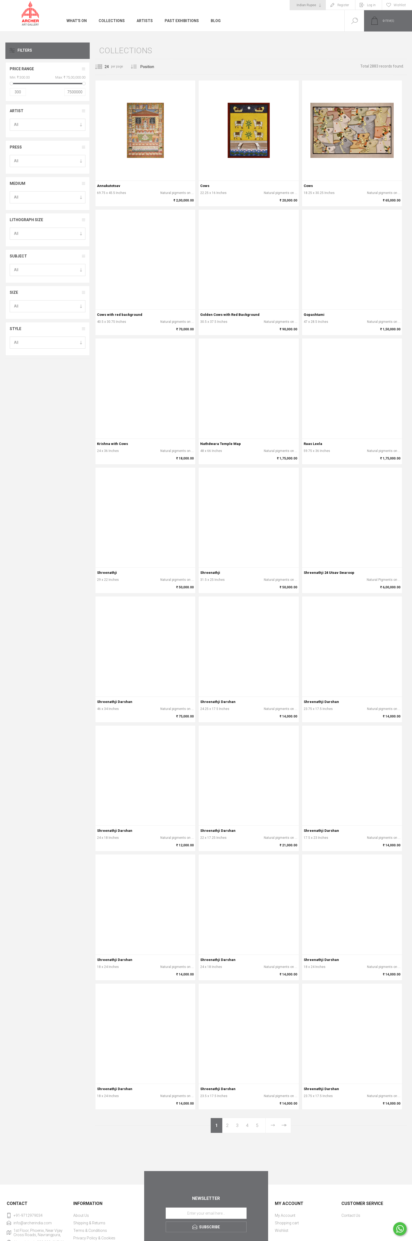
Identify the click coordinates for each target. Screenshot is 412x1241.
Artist (16, 111)
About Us (81, 1215)
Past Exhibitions (182, 21)
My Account (285, 1215)
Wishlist (281, 1230)
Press (16, 147)
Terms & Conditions (90, 1230)
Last (284, 1125)
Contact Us (350, 1215)
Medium (17, 183)
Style (15, 329)
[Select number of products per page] (102, 66)
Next (272, 1125)
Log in (371, 5)
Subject (18, 256)
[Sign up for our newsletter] (206, 1213)
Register (343, 5)
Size (14, 292)
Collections (112, 21)
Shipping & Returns (89, 1223)
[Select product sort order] (151, 66)
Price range (22, 69)
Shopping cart (287, 1223)
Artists (145, 21)
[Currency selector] (308, 5)
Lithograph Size (26, 220)
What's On (77, 21)
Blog (216, 21)
